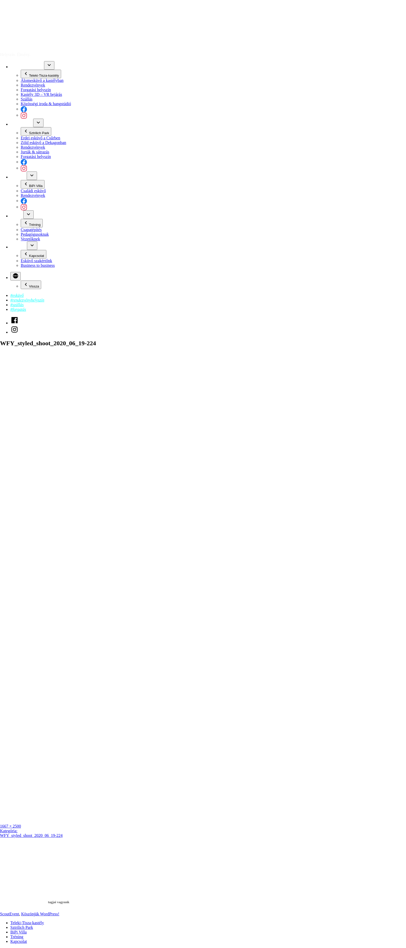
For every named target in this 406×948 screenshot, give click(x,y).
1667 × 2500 (10, 826)
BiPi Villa (18, 177)
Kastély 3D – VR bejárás (41, 94)
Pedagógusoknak (35, 234)
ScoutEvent (9, 46)
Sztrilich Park (21, 124)
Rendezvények (33, 85)
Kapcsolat (18, 247)
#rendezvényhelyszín (27, 300)
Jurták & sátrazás (35, 152)
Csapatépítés (31, 229)
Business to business (38, 265)
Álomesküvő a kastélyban (42, 80)
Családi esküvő (33, 191)
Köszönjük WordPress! (40, 914)
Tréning (16, 216)
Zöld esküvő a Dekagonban (43, 142)
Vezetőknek (30, 239)
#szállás (17, 305)
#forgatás (18, 309)
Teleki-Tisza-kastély (27, 66)
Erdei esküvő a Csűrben (40, 138)
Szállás (26, 99)
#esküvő (17, 295)
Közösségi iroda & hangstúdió (46, 104)
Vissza (31, 284)
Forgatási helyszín (36, 90)
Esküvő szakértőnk (36, 260)
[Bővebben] (15, 276)
